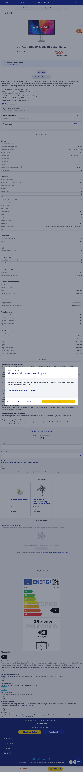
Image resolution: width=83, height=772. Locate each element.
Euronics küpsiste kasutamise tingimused (21, 390)
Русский (16, 370)
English (9, 370)
